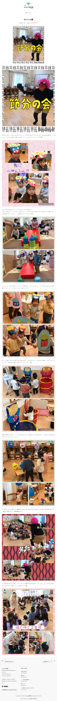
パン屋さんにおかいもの (27, 687)
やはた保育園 (28, 695)
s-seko (24, 22)
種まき (23, 675)
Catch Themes (33, 698)
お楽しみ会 (24, 671)
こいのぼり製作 (25, 679)
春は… (23, 683)
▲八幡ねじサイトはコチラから (9, 689)
